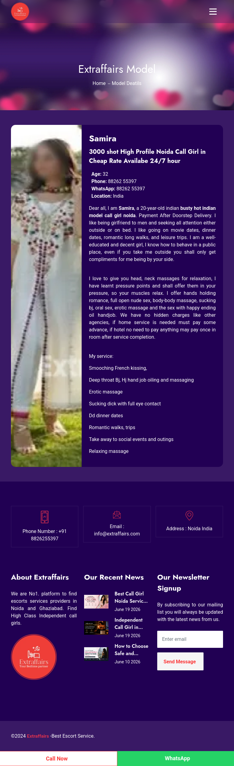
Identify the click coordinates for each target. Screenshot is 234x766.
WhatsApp (177, 758)
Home (99, 83)
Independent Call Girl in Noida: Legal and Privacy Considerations (131, 623)
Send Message (180, 662)
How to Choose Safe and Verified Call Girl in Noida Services (131, 650)
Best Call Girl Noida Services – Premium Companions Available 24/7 (131, 597)
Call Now (57, 758)
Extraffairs (38, 736)
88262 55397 (122, 181)
